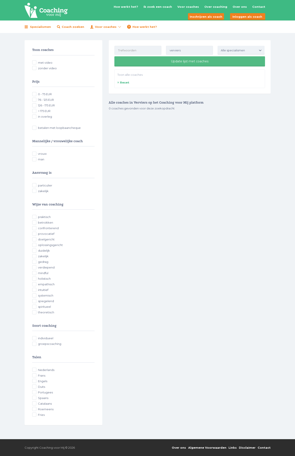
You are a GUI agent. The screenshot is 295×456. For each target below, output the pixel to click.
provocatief (46, 233)
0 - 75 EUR (45, 94)
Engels (42, 381)
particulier (45, 185)
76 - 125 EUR (46, 99)
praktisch (44, 217)
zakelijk (43, 191)
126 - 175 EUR (46, 105)
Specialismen (40, 26)
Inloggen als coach (247, 16)
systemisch (45, 295)
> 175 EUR (44, 111)
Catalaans (45, 403)
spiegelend (46, 301)
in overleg (45, 116)
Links (233, 447)
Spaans (43, 398)
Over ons (240, 6)
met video (45, 62)
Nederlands (46, 370)
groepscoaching (49, 344)
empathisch (46, 284)
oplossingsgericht (50, 245)
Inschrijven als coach (206, 16)
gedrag (43, 262)
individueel (45, 338)
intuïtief (43, 290)
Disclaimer (247, 447)
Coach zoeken (73, 26)
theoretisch (46, 312)
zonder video (47, 68)
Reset (124, 82)
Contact (258, 6)
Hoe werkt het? (126, 6)
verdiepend (46, 267)
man (41, 159)
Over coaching (215, 6)
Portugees (45, 392)
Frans (41, 375)
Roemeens (46, 409)
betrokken (45, 222)
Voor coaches (188, 6)
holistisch (44, 278)
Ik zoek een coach (158, 6)
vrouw (42, 153)
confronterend (48, 228)
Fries (41, 415)
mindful (43, 273)
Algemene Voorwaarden (207, 447)
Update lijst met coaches (189, 61)
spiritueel (44, 306)
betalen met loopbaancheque (59, 127)
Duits (41, 386)
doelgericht (46, 239)
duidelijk (44, 250)
